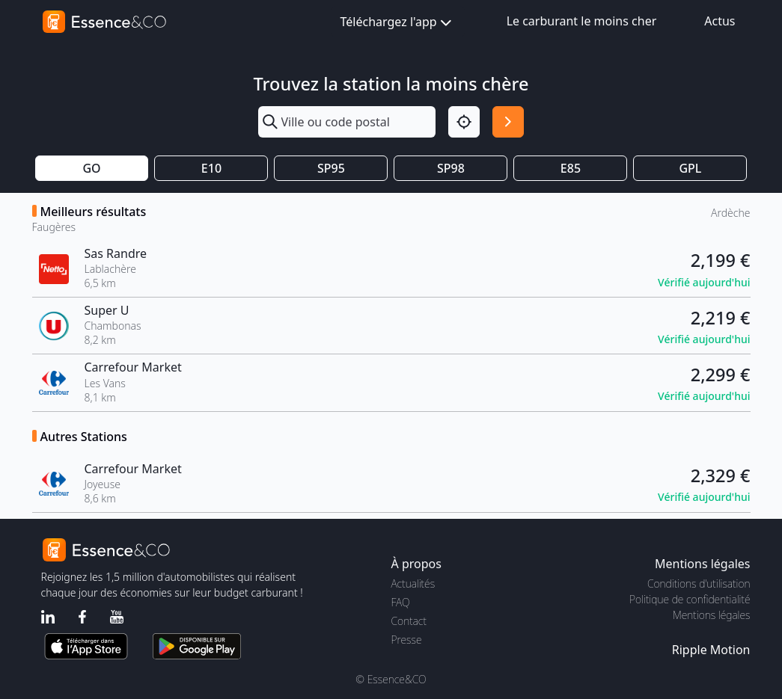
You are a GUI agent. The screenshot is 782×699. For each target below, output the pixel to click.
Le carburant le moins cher (582, 21)
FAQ (400, 602)
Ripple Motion (711, 649)
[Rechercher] (508, 122)
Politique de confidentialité (689, 599)
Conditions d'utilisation (699, 583)
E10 (211, 168)
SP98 (451, 168)
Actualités (413, 583)
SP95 (331, 168)
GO (91, 168)
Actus (719, 21)
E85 (570, 168)
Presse (406, 639)
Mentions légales (711, 615)
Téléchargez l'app (397, 22)
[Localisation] (464, 122)
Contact (409, 621)
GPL (690, 168)
